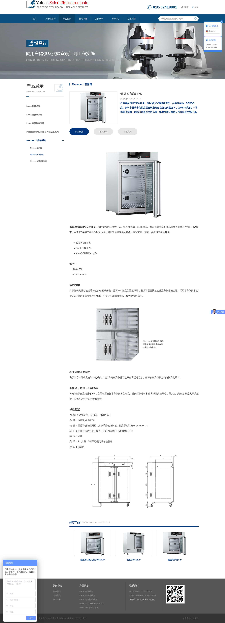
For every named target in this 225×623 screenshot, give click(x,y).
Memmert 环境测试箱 (38, 161)
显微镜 (132, 599)
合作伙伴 (30, 595)
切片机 (139, 599)
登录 (197, 7)
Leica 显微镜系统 (34, 114)
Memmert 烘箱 (36, 148)
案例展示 (99, 19)
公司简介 (30, 591)
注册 (186, 7)
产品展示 (67, 19)
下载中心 (115, 19)
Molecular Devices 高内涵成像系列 (42, 132)
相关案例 (103, 131)
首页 (34, 19)
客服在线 (212, 31)
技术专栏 (57, 599)
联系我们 (132, 19)
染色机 (152, 599)
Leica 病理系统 (33, 106)
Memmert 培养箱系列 (36, 140)
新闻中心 (83, 19)
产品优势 (79, 131)
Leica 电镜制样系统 (35, 123)
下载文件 (128, 131)
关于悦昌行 (50, 19)
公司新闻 (57, 595)
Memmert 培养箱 (36, 155)
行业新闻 (57, 591)
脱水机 (145, 599)
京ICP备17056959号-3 (76, 618)
